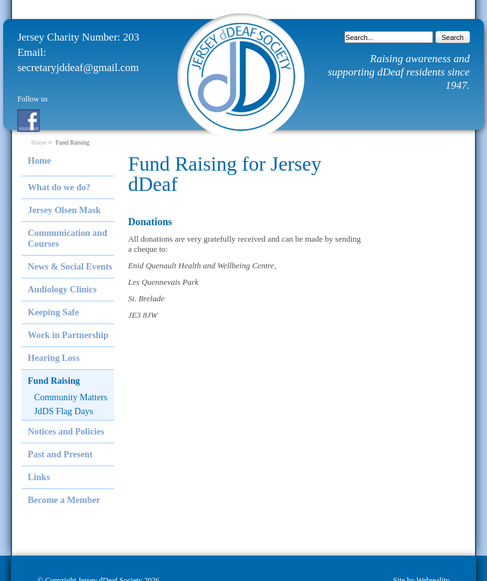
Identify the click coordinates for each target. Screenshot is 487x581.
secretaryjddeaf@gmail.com (78, 68)
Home (38, 142)
